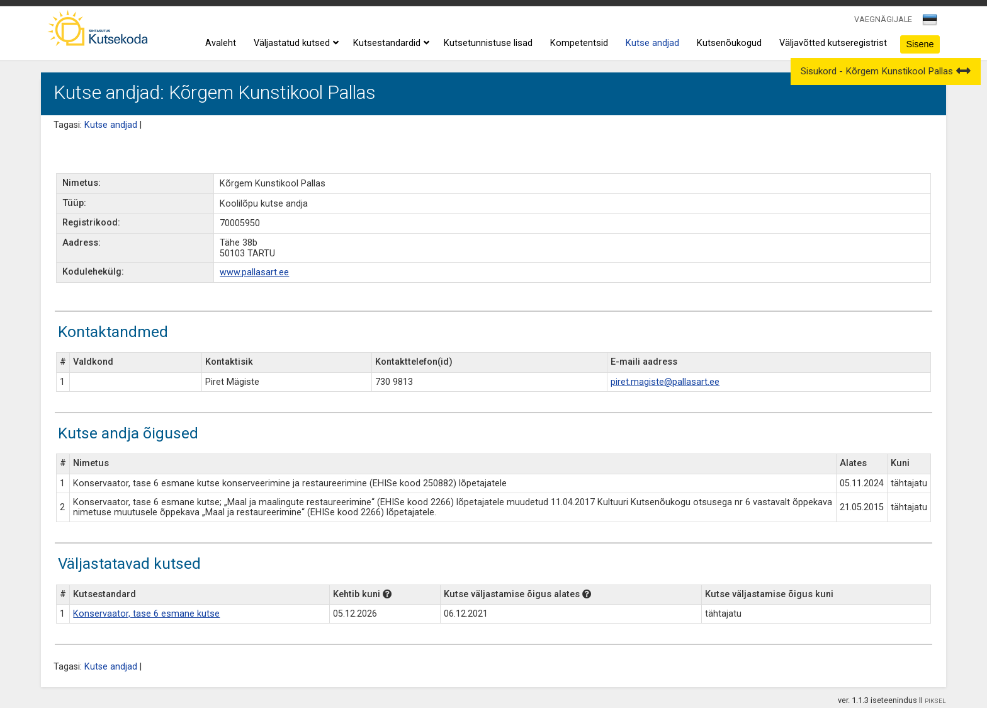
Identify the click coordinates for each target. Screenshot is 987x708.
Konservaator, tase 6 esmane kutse (146, 613)
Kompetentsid (579, 43)
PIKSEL (935, 700)
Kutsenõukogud (729, 43)
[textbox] (927, 22)
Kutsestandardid (389, 43)
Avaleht (220, 43)
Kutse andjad (652, 43)
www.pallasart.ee (254, 272)
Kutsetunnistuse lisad (488, 43)
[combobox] (930, 23)
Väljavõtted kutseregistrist (833, 43)
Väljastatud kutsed (295, 43)
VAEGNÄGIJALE (883, 19)
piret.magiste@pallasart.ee (665, 382)
